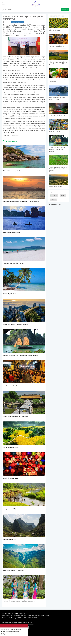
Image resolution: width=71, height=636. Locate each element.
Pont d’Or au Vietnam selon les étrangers (15, 324)
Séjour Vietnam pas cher (10, 447)
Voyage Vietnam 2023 (9, 539)
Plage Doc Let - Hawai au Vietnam (13, 263)
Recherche (65, 9)
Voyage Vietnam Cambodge (11, 232)
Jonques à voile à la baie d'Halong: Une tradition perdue (20, 355)
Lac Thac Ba (54, 195)
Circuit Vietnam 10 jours (10, 478)
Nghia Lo (63, 195)
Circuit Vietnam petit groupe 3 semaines (15, 416)
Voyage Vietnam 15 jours (10, 509)
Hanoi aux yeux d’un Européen (12, 386)
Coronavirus (15, 136)
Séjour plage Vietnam (9, 294)
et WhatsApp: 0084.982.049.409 (11, 629)
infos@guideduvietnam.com (10, 631)
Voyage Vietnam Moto (54, 204)
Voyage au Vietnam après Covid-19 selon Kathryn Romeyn (21, 201)
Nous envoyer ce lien (17, 22)
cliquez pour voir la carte (9, 634)
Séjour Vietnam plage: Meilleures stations (16, 171)
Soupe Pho (53, 199)
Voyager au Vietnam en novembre (13, 570)
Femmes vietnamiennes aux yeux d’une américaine (19, 601)
